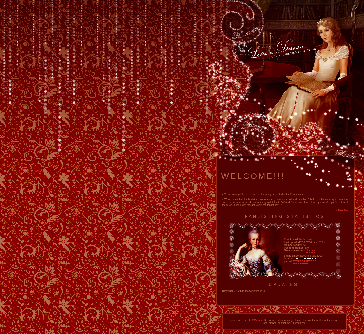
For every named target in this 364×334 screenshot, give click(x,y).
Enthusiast (305, 239)
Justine (310, 250)
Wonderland (300, 261)
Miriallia (343, 210)
